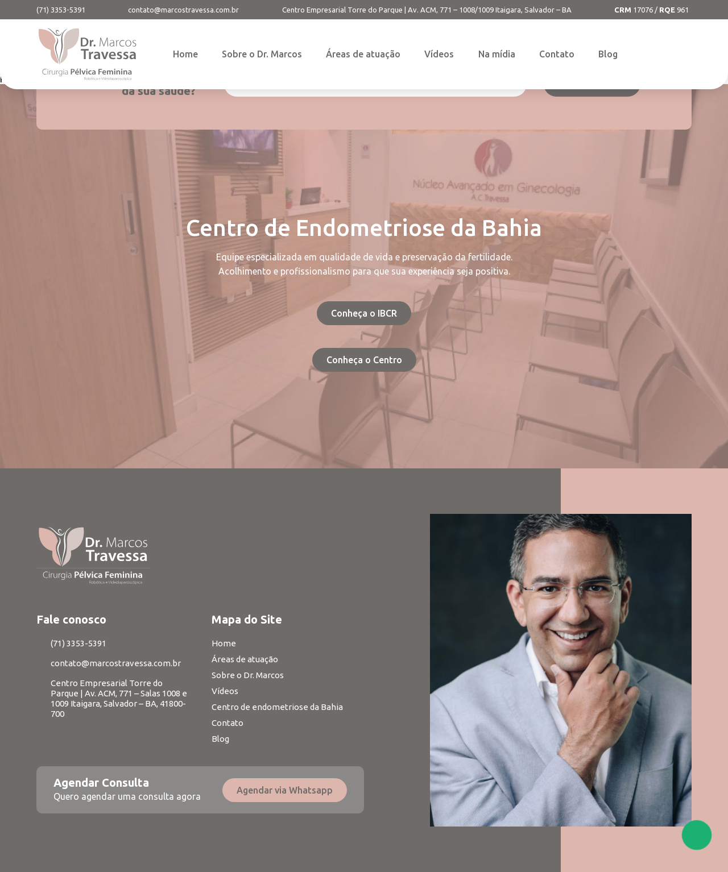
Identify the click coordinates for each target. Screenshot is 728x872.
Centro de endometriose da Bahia (277, 707)
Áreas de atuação (363, 54)
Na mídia (496, 54)
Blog (608, 54)
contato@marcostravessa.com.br (183, 10)
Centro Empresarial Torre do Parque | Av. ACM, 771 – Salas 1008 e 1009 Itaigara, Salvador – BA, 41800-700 (119, 698)
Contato (556, 54)
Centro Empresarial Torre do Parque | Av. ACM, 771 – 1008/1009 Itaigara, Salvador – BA (427, 10)
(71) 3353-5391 (60, 10)
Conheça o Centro (364, 360)
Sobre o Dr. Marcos (262, 54)
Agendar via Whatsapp (285, 790)
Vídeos (439, 54)
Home (185, 54)
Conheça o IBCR (364, 313)
